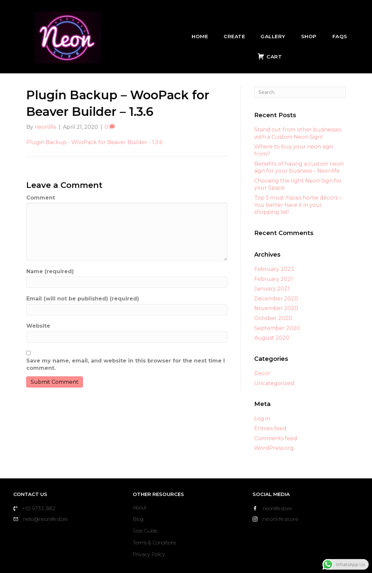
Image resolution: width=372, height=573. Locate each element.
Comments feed (275, 438)
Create (234, 36)
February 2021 (273, 279)
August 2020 (271, 338)
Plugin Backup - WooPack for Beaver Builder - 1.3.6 (94, 142)
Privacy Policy (149, 554)
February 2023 (274, 269)
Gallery (273, 36)
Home (200, 36)
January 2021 (271, 289)
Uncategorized (274, 383)
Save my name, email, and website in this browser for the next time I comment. (125, 364)
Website (38, 326)
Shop (309, 36)
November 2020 (276, 308)
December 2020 (276, 298)
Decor (262, 373)
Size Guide (145, 531)
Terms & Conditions (154, 542)
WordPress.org (274, 448)
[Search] (300, 92)
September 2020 (277, 328)
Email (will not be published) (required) (82, 298)
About (139, 507)
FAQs (339, 36)
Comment (40, 198)
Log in (262, 418)
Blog (138, 519)
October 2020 (273, 318)
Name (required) (50, 271)
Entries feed (270, 428)
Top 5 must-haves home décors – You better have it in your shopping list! (298, 205)
